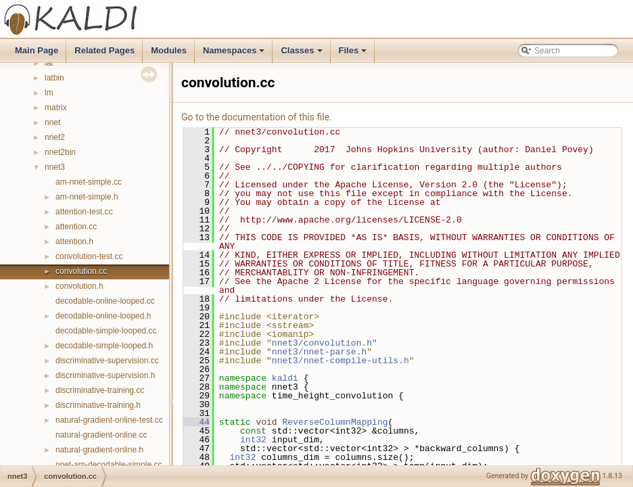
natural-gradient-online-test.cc (109, 420)
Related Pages (104, 50)
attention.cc (76, 226)
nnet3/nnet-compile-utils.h (340, 360)
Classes (302, 54)
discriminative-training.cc (99, 390)
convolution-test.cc (88, 256)
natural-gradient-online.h (99, 450)
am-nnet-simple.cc (88, 182)
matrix (56, 107)
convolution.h (79, 286)
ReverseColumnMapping (335, 422)
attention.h (74, 241)
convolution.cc (81, 271)
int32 (253, 440)
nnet (52, 122)
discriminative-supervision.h (105, 375)
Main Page (36, 50)
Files (354, 54)
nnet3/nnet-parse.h (319, 352)
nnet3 (55, 167)
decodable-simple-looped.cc (105, 330)
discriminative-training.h (98, 405)
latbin (54, 78)
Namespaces (235, 54)
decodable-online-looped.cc (105, 301)
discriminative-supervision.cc (107, 360)
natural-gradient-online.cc (101, 435)
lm (49, 92)
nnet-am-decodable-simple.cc (108, 464)
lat (49, 63)
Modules (169, 50)
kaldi (285, 378)
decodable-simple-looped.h (104, 345)
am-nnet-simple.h (86, 197)
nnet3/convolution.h (322, 343)
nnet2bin (60, 152)
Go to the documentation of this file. (256, 117)
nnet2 (55, 137)
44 (196, 422)
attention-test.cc (84, 211)
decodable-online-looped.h (103, 316)
